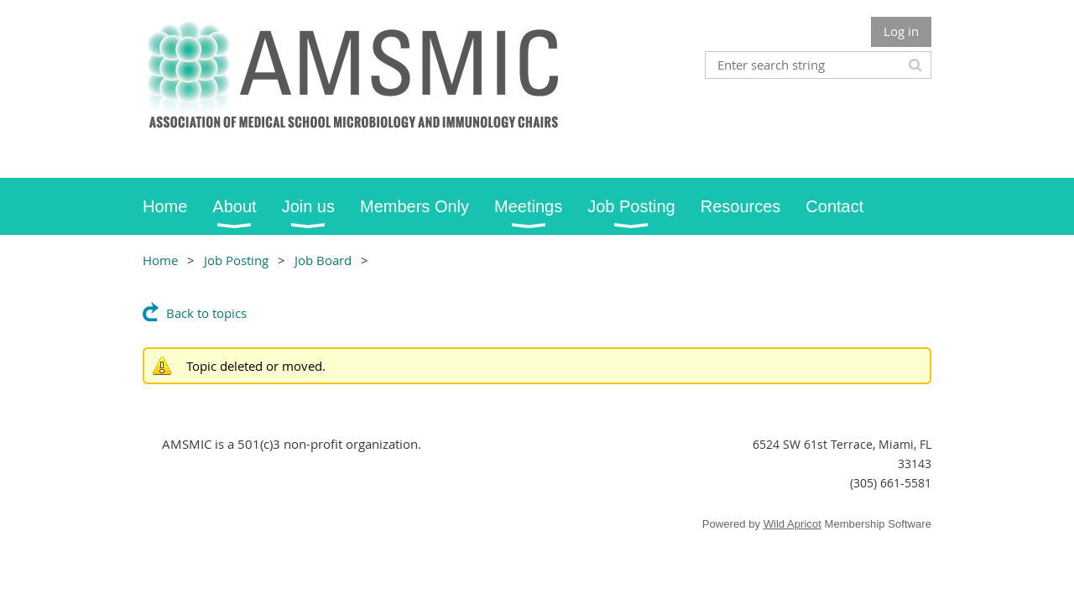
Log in (901, 31)
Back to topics (206, 313)
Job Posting (236, 260)
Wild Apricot (792, 524)
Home (160, 260)
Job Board (323, 260)
